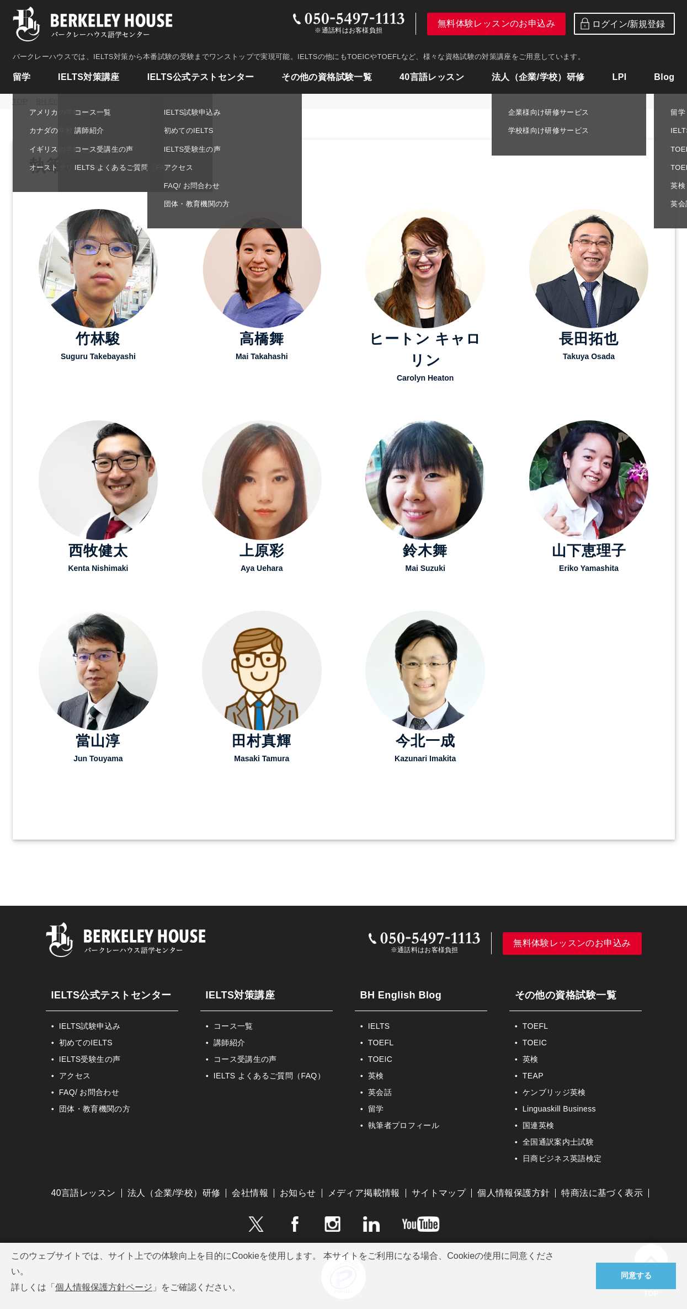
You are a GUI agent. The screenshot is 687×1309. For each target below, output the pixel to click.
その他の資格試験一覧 (326, 77)
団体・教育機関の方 (94, 1108)
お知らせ (298, 1193)
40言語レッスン (432, 77)
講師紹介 (229, 1042)
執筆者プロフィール (403, 1125)
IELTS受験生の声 (89, 1059)
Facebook (294, 1224)
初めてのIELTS (86, 1042)
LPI (619, 77)
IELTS (379, 1026)
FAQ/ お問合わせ (89, 1092)
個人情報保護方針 (513, 1193)
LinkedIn (371, 1224)
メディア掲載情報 (364, 1193)
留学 (22, 77)
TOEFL (381, 1042)
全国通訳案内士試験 (558, 1141)
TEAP (533, 1075)
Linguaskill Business (559, 1108)
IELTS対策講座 (89, 77)
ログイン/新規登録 (621, 24)
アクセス (74, 1075)
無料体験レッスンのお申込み (496, 23)
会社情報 (250, 1193)
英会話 (380, 1092)
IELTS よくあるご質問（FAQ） (269, 1075)
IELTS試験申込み (89, 1026)
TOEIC (380, 1059)
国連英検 (538, 1125)
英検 (376, 1075)
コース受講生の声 (245, 1059)
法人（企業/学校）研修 (538, 77)
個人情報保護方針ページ (103, 1287)
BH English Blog (401, 995)
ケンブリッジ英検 (554, 1092)
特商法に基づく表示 (602, 1193)
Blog (664, 77)
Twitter (255, 1224)
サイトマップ (439, 1193)
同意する (636, 1275)
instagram (332, 1224)
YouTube (421, 1224)
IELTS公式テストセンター (200, 77)
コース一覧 (233, 1026)
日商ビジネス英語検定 (562, 1158)
